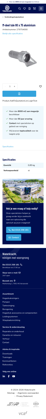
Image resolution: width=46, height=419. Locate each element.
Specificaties (7, 146)
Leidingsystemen (10, 316)
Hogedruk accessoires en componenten (19, 313)
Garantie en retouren (11, 335)
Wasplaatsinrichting (11, 320)
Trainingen (7, 357)
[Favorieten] (24, 8)
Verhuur (6, 338)
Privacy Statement (24, 396)
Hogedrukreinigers (10, 298)
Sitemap (11, 393)
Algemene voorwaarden (28, 393)
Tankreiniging (8, 305)
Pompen (6, 302)
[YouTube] (13, 376)
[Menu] (41, 8)
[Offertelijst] (29, 8)
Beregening (7, 309)
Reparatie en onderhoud (13, 331)
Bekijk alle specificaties (12, 33)
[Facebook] (8, 376)
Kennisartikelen (9, 361)
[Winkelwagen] (34, 8)
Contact (5, 342)
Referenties (7, 364)
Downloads (7, 353)
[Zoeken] (19, 8)
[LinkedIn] (3, 376)
